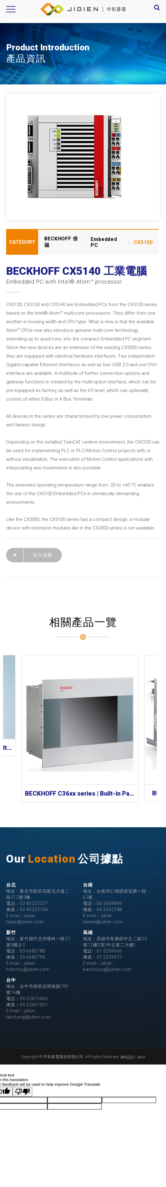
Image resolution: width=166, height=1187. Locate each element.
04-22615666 (34, 998)
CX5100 (143, 242)
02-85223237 (34, 903)
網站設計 (128, 1057)
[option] (83, 157)
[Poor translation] (22, 1092)
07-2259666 (109, 950)
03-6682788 (32, 950)
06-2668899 (109, 903)
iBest (141, 1057)
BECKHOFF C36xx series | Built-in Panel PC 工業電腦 (80, 793)
